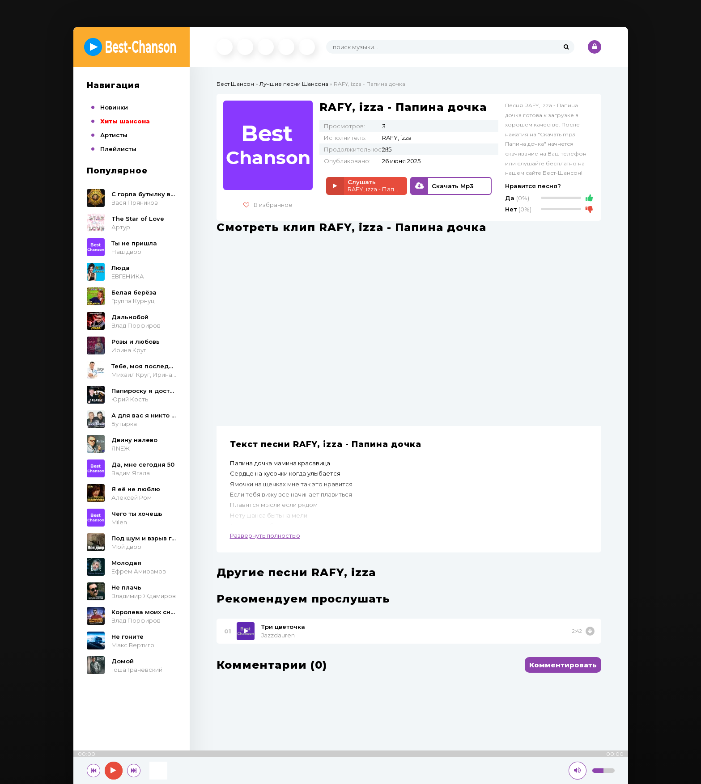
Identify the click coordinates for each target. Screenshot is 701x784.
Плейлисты (118, 148)
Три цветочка (283, 626)
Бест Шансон (235, 83)
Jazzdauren (278, 635)
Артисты (113, 135)
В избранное (268, 204)
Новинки (114, 107)
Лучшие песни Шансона (293, 83)
